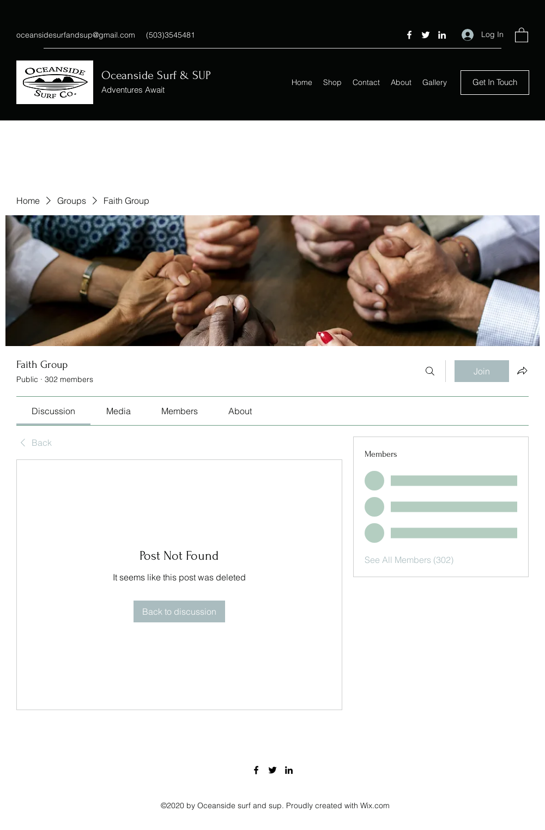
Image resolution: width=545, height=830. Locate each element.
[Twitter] (425, 34)
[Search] (430, 371)
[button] (521, 35)
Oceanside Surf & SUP (156, 75)
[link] (53, 410)
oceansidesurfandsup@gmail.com (75, 35)
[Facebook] (409, 34)
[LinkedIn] (442, 34)
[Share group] (522, 370)
